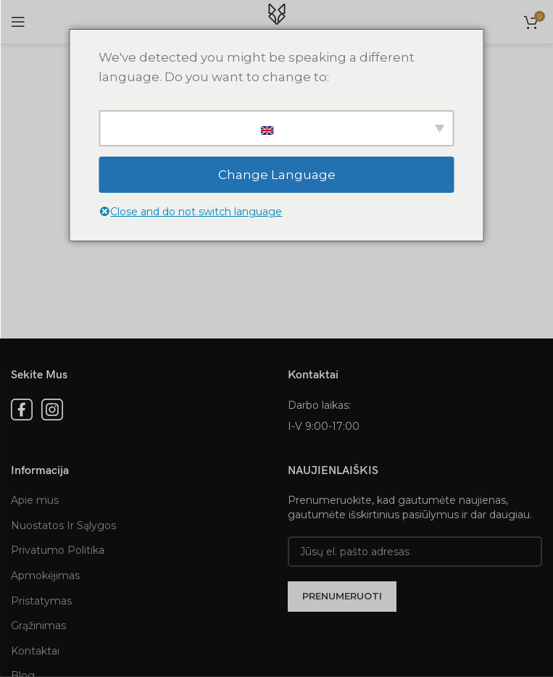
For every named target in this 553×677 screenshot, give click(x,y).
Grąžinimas (38, 625)
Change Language (277, 174)
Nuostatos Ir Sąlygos (63, 525)
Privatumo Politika (57, 550)
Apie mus (35, 500)
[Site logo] (277, 21)
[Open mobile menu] (18, 21)
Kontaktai (35, 650)
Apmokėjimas (45, 575)
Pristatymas (41, 600)
